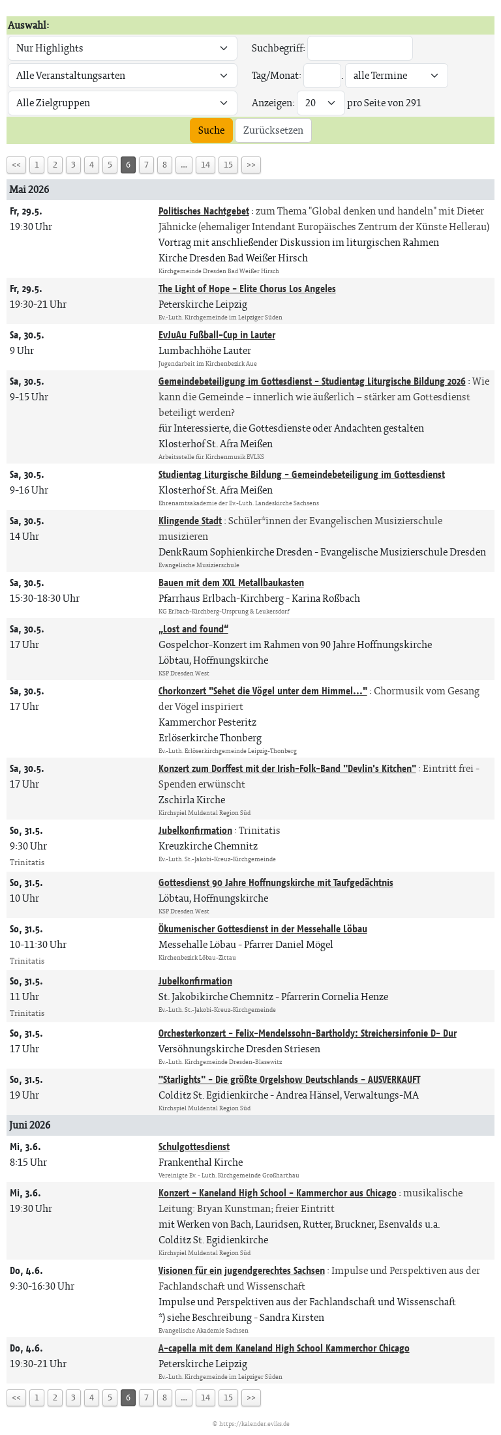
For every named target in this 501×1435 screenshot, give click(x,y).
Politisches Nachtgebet (204, 211)
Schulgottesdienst (194, 1146)
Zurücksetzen (273, 130)
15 (228, 164)
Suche (211, 130)
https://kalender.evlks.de (254, 1423)
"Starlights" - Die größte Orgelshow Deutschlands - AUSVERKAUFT (289, 1079)
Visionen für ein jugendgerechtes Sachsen (242, 1270)
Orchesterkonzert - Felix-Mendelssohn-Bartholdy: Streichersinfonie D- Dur (308, 1033)
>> (251, 164)
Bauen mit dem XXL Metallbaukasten (231, 582)
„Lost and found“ (193, 629)
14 (205, 164)
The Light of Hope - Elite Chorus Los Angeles (247, 288)
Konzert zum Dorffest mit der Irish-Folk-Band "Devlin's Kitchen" (287, 768)
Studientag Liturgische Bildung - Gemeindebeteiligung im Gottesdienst (302, 474)
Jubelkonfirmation (195, 830)
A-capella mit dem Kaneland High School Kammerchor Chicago (284, 1348)
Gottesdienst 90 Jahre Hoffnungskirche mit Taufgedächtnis (276, 882)
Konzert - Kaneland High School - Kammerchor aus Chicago (278, 1193)
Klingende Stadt (190, 520)
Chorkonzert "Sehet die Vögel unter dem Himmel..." (263, 691)
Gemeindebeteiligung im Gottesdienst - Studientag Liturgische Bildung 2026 (312, 381)
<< (16, 164)
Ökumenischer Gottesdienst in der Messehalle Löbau (263, 929)
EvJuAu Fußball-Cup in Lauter (217, 335)
